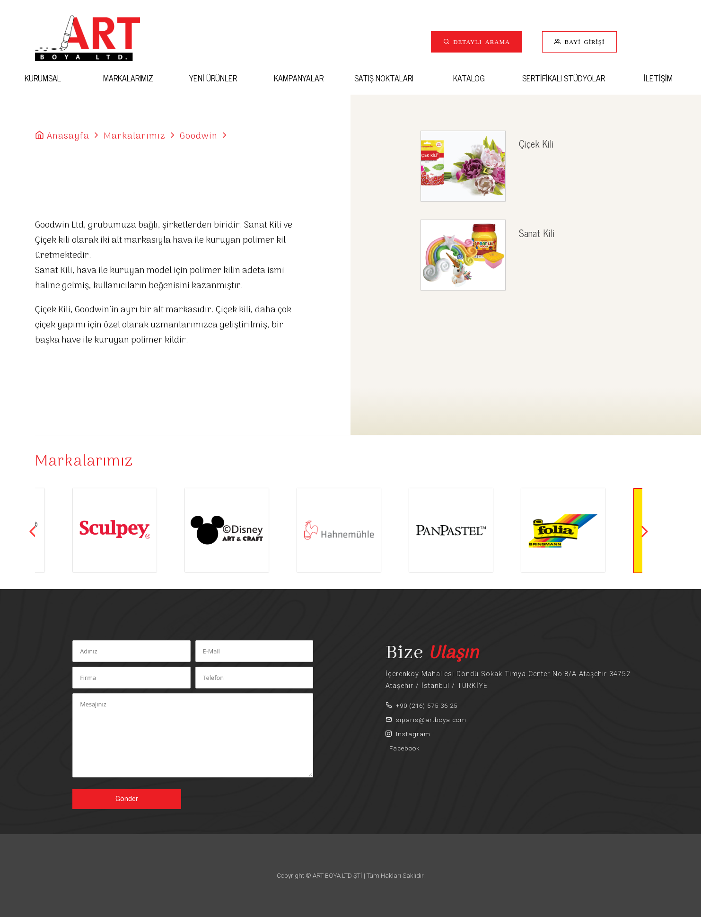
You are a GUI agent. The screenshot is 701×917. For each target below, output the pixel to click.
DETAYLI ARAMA (480, 41)
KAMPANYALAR (299, 78)
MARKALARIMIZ (128, 78)
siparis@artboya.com (426, 719)
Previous (32, 531)
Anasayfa (68, 136)
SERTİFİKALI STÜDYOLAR (563, 78)
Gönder (126, 799)
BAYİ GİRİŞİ (583, 41)
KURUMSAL (43, 78)
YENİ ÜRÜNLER (213, 78)
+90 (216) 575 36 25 (421, 705)
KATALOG (469, 78)
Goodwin (199, 136)
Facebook (403, 748)
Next (644, 531)
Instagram (408, 734)
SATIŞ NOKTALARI (383, 78)
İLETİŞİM (658, 78)
